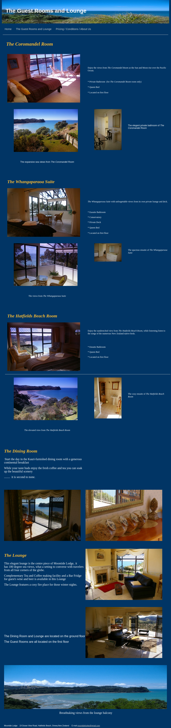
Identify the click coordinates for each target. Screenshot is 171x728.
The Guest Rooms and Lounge (46, 11)
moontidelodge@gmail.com (88, 726)
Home (8, 29)
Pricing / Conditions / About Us (73, 29)
